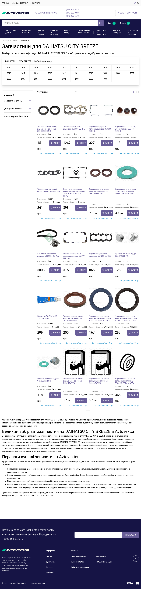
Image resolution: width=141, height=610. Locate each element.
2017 (132, 67)
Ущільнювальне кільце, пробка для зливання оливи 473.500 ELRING (125, 191)
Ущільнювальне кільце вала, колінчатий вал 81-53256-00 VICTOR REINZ (126, 318)
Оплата (49, 567)
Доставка (50, 562)
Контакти (36, 3)
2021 (77, 67)
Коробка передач (68, 32)
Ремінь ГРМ (101, 556)
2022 (64, 67)
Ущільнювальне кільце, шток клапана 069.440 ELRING (125, 128)
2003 (50, 79)
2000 (91, 79)
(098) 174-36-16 (72, 10)
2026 (9, 67)
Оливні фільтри (77, 562)
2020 (91, 67)
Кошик (124, 23)
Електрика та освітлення (102, 33)
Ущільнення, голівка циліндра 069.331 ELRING (74, 127)
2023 (50, 67)
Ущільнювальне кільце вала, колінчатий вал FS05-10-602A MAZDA (125, 381)
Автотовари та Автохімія (133, 33)
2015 (23, 73)
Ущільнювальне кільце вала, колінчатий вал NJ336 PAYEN (99, 381)
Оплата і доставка (20, 3)
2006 (9, 79)
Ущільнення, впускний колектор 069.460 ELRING (48, 190)
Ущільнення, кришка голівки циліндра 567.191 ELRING (74, 256)
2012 (64, 73)
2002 (64, 79)
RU (138, 3)
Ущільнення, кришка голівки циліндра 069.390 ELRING (100, 128)
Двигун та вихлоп (41, 33)
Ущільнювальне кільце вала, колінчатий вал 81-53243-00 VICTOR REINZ (100, 318)
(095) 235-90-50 (72, 13)
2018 (118, 67)
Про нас (5, 3)
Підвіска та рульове (54, 33)
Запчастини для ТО (10, 32)
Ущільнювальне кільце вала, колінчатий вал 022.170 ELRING (47, 128)
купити (55, 143)
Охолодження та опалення (84, 32)
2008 (118, 73)
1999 (105, 79)
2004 (36, 79)
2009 (105, 73)
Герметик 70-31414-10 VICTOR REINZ (47, 317)
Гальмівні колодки (104, 562)
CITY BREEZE (25, 61)
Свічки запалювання (80, 567)
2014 (36, 73)
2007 (132, 73)
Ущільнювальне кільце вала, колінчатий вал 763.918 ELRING (73, 318)
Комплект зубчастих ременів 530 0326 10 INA (48, 255)
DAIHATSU (14, 41)
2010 (91, 73)
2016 (9, 73)
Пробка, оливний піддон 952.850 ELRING (48, 380)
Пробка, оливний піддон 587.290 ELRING (126, 255)
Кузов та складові (117, 32)
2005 (23, 79)
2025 (23, 67)
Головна (5, 41)
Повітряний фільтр (79, 556)
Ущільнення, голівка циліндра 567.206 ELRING (100, 255)
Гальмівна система (26, 32)
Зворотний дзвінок (46, 13)
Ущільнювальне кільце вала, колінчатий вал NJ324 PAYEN (73, 381)
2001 (77, 79)
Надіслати (130, 535)
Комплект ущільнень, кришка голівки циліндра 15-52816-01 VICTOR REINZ (74, 192)
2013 (50, 73)
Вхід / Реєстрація (127, 13)
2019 (105, 67)
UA (135, 3)
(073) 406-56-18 (72, 16)
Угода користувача (38, 583)
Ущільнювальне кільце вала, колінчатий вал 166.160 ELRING (99, 191)
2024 (36, 67)
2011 (77, 73)
